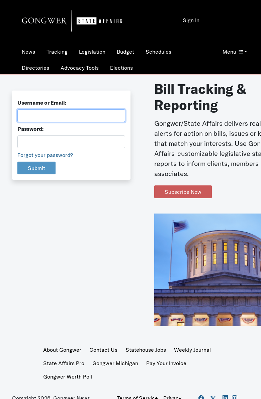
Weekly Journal (192, 349)
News (28, 51)
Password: (30, 128)
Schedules (158, 51)
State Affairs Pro (63, 363)
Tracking (57, 51)
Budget (125, 51)
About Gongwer (62, 349)
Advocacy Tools (80, 67)
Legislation (92, 51)
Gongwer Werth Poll (67, 376)
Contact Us (103, 349)
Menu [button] (233, 51)
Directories (35, 67)
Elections (121, 67)
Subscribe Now (183, 191)
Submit (36, 168)
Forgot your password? (45, 155)
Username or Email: (41, 102)
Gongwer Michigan (115, 363)
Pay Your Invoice (166, 363)
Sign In (191, 20)
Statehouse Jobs (145, 349)
